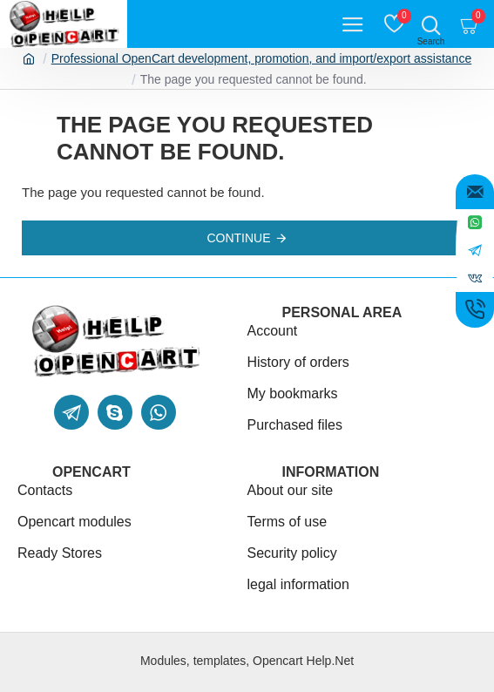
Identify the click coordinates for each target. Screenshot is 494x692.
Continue (238, 238)
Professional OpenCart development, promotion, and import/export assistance (261, 58)
